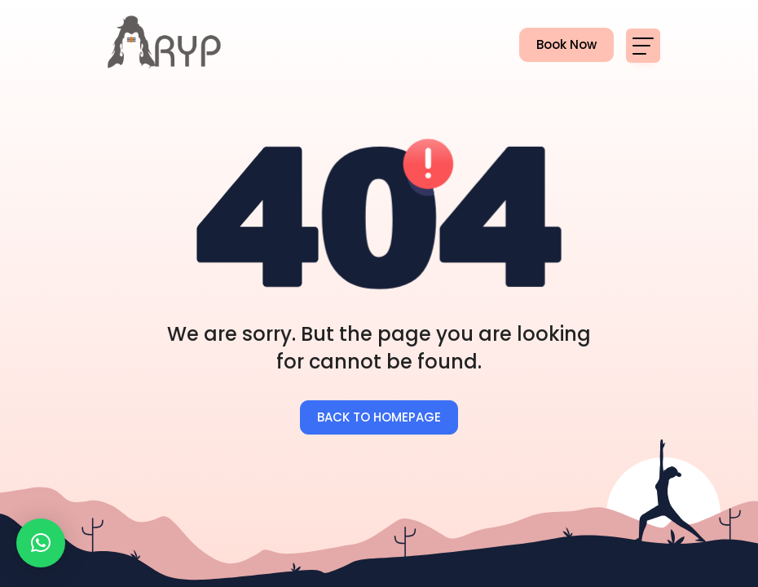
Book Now (558, 45)
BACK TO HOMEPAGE (379, 417)
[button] (40, 543)
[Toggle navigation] (643, 46)
